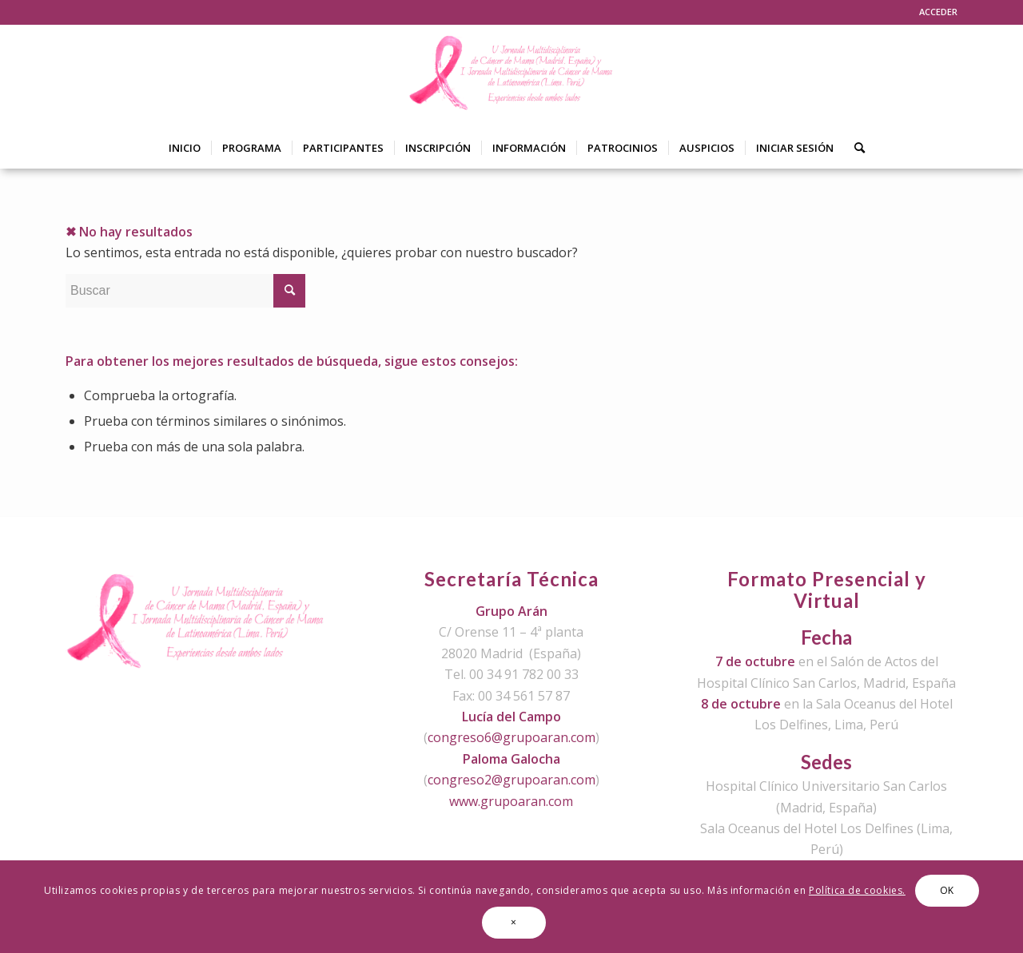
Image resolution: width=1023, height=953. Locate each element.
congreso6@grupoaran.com (511, 737)
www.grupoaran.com (511, 801)
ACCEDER (938, 12)
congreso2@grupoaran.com (511, 779)
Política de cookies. (857, 890)
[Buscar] (854, 148)
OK (947, 890)
